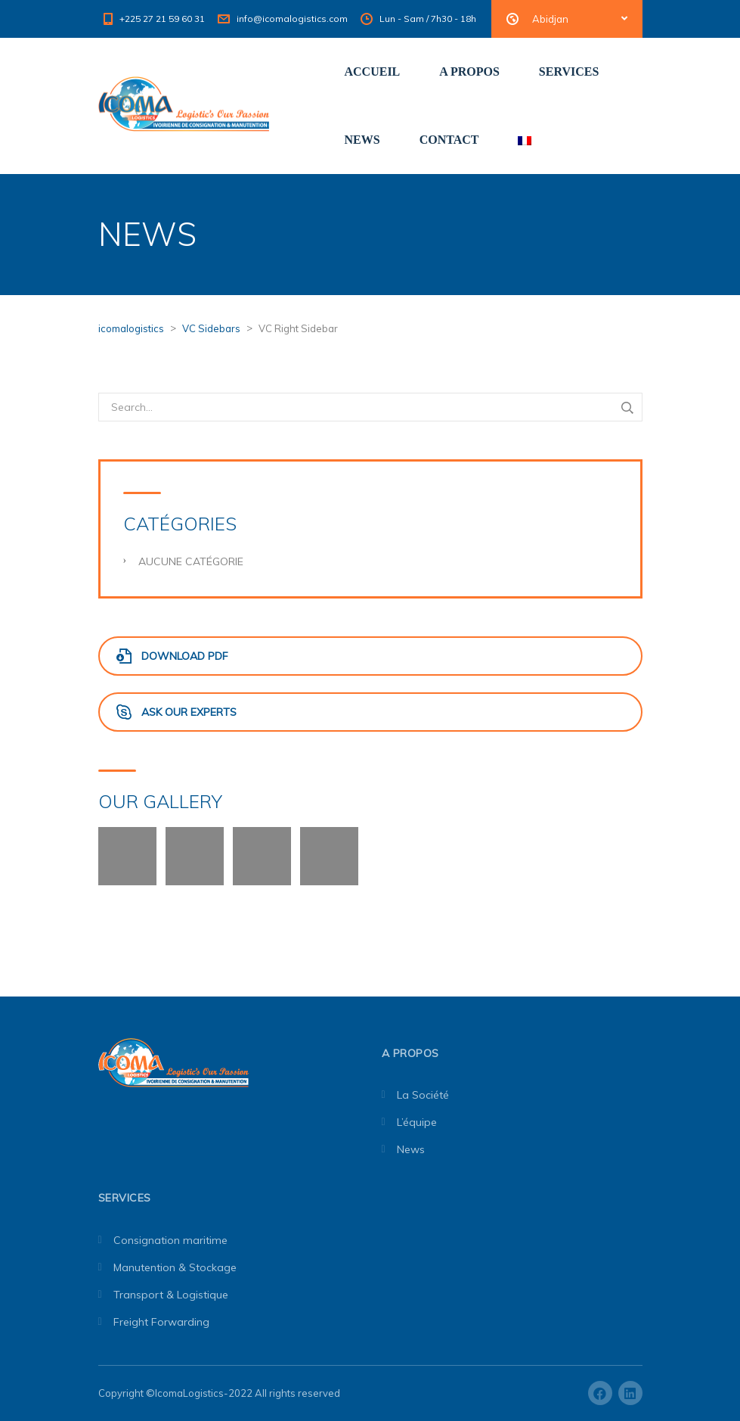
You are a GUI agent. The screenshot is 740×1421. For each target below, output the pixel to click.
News (411, 1149)
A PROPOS (469, 71)
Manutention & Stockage (175, 1267)
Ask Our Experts (176, 712)
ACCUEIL (373, 71)
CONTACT (449, 139)
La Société (423, 1095)
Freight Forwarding (161, 1322)
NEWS (362, 139)
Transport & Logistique (170, 1294)
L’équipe (417, 1122)
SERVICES (569, 71)
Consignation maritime (170, 1240)
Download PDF (172, 656)
